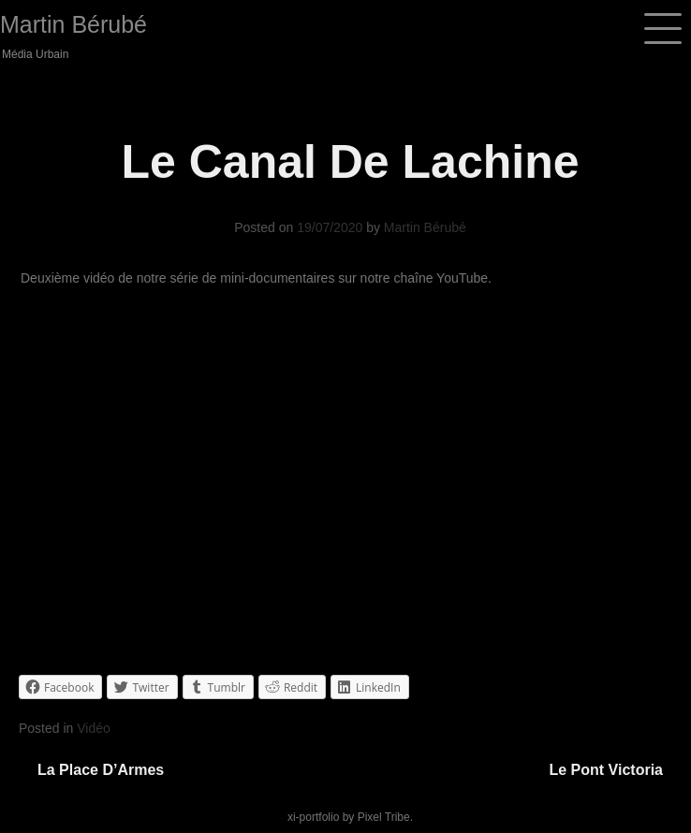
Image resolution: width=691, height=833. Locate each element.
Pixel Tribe (384, 817)
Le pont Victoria (606, 770)
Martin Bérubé (73, 24)
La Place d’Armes (100, 770)
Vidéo (93, 728)
